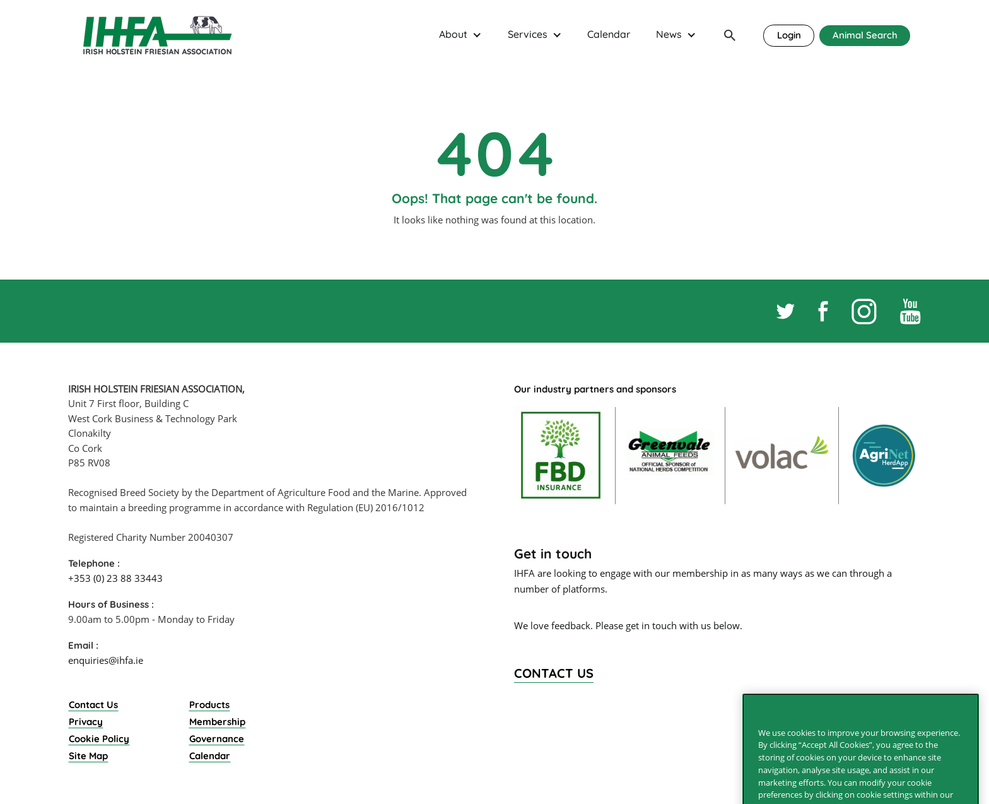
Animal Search (865, 35)
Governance (216, 739)
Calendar (608, 34)
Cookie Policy (99, 739)
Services (527, 34)
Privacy (86, 722)
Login (789, 35)
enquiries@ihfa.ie (105, 660)
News (669, 34)
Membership (217, 722)
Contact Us (93, 705)
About (453, 34)
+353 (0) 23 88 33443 (115, 578)
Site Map (88, 756)
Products (209, 705)
